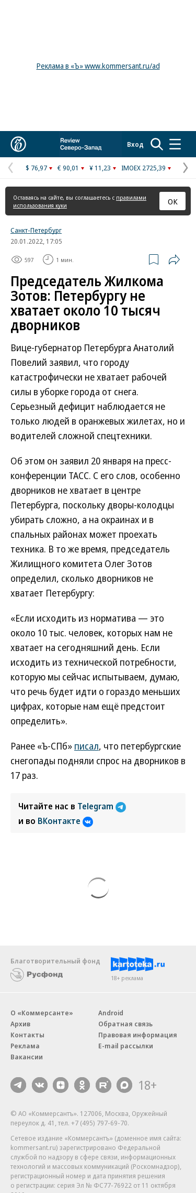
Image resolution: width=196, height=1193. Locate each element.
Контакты (27, 1034)
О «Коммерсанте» (41, 1012)
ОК (173, 201)
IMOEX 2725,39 (143, 167)
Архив (20, 1023)
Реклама (25, 1045)
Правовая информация (137, 1034)
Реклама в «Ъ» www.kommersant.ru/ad (98, 66)
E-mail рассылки (125, 1045)
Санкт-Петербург (36, 230)
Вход (135, 144)
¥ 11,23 (100, 167)
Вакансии (26, 1056)
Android (110, 1012)
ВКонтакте (65, 821)
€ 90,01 (68, 167)
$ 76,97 (36, 167)
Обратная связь (125, 1023)
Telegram (101, 806)
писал (86, 746)
